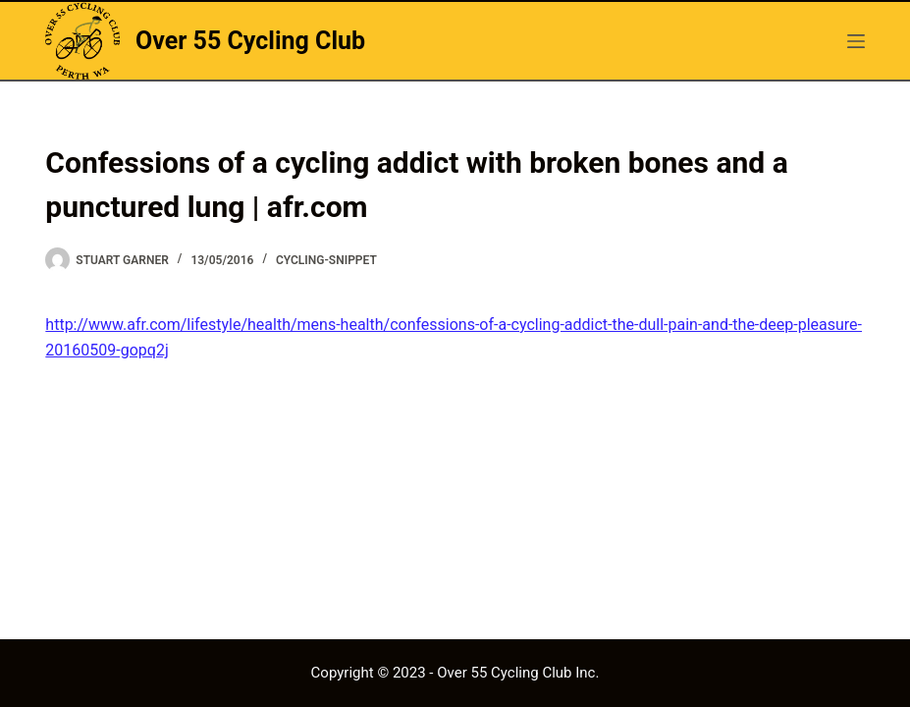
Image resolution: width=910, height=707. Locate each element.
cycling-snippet (326, 260)
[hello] (856, 41)
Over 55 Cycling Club (250, 41)
